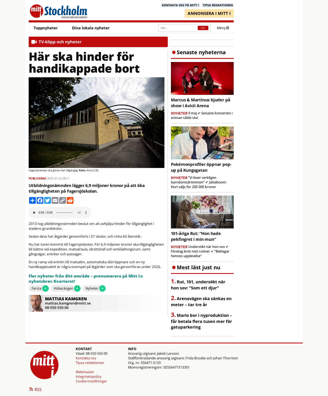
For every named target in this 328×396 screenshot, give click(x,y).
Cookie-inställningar (91, 381)
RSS (35, 390)
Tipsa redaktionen (90, 362)
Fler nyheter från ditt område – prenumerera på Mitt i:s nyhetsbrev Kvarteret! (86, 278)
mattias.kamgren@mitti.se (68, 303)
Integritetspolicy (88, 376)
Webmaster (85, 372)
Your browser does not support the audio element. (60, 212)
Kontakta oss (86, 358)
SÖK (203, 28)
